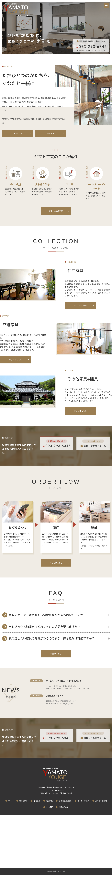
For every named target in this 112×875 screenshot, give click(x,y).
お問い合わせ (64, 807)
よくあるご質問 (101, 801)
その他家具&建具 (65, 801)
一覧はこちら (56, 653)
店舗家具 (49, 801)
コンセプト (17, 133)
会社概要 (49, 807)
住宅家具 (36, 801)
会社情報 (50, 133)
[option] (56, 28)
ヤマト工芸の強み (56, 210)
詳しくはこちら (80, 305)
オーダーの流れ (83, 801)
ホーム (10, 801)
